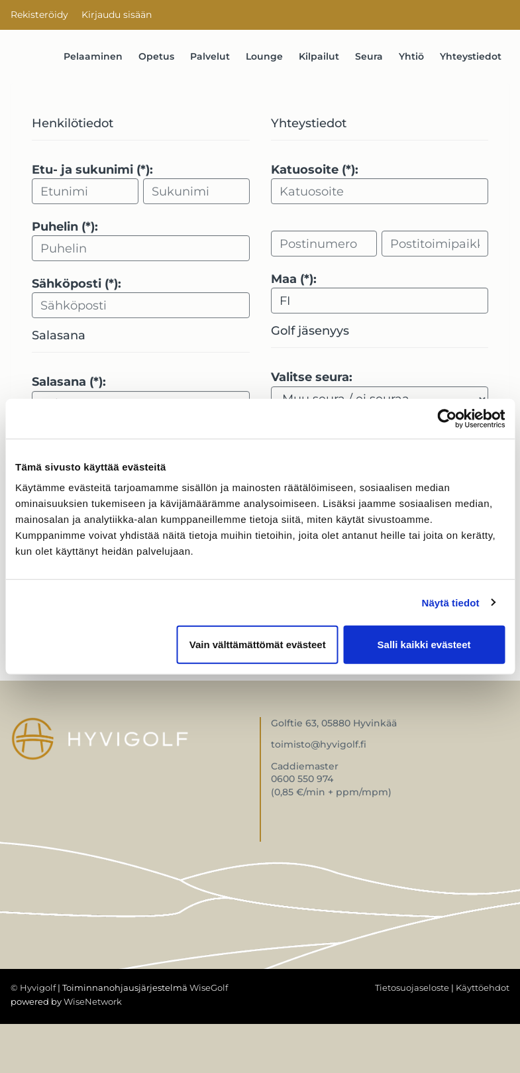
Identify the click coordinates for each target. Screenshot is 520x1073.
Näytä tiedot (451, 602)
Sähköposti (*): (76, 283)
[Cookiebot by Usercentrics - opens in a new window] (447, 418)
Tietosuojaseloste (412, 987)
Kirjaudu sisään (116, 15)
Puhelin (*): (65, 226)
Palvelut (210, 56)
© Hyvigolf (33, 987)
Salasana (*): (69, 381)
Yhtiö (411, 56)
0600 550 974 (302, 779)
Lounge (264, 56)
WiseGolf (208, 987)
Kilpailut (319, 56)
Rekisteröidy (39, 15)
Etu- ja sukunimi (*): (92, 169)
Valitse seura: (311, 377)
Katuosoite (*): (314, 169)
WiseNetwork (93, 1001)
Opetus (156, 56)
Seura (369, 56)
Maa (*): (294, 279)
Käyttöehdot (482, 987)
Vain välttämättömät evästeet (257, 644)
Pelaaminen (93, 56)
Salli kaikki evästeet (424, 644)
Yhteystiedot (470, 56)
